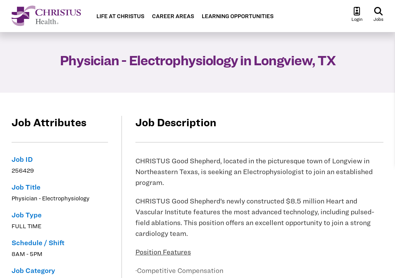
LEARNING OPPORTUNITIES (237, 16)
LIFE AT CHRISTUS (120, 16)
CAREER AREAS (173, 16)
